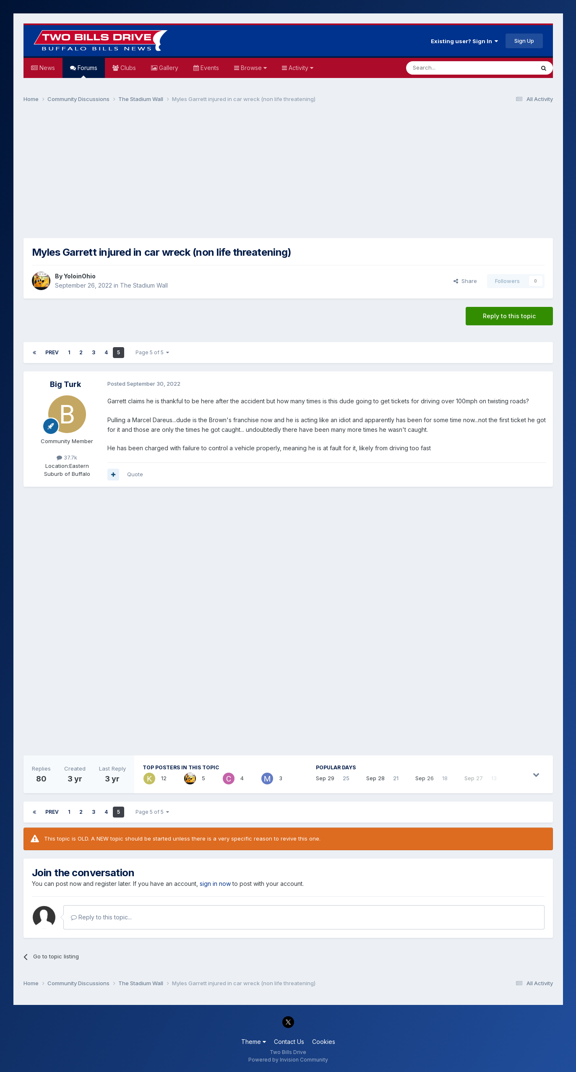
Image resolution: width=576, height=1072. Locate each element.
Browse (253, 67)
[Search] (449, 68)
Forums (86, 71)
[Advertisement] (288, 174)
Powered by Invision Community (288, 1059)
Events (209, 67)
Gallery (167, 67)
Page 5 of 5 (152, 352)
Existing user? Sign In (464, 41)
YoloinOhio (80, 276)
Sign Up (524, 40)
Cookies (323, 1041)
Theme (253, 1041)
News (46, 67)
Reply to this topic (509, 315)
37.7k (67, 457)
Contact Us (289, 1041)
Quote (135, 474)
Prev (52, 352)
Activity (300, 67)
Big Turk (65, 384)
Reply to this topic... (101, 917)
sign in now (215, 883)
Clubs (127, 67)
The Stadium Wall (144, 285)
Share (465, 281)
